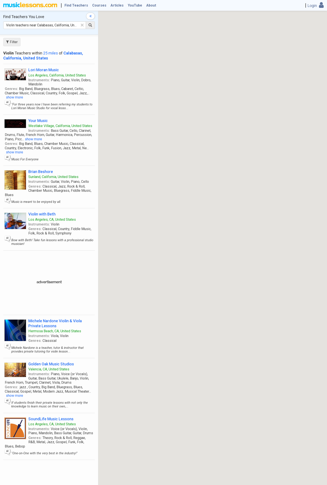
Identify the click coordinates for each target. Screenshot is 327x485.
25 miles (50, 53)
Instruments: (39, 80)
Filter (12, 42)
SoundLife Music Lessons (50, 419)
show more (14, 97)
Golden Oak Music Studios (51, 364)
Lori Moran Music (43, 70)
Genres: (11, 89)
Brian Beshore (40, 171)
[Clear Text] (82, 25)
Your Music (38, 120)
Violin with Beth (42, 214)
